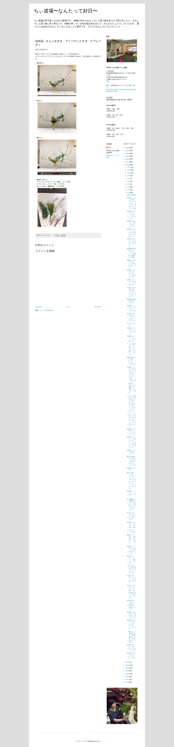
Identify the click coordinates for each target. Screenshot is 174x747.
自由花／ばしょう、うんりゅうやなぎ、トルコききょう (131, 232)
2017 (127, 668)
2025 (127, 150)
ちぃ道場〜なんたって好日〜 (66, 10)
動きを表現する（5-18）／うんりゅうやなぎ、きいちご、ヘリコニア (131, 461)
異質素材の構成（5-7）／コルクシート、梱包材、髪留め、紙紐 (131, 253)
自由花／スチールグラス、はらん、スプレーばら (131, 214)
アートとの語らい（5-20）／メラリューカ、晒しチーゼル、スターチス (131, 349)
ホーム (68, 307)
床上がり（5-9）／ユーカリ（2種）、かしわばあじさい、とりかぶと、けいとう (131, 592)
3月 (128, 187)
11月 (129, 170)
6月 (128, 184)
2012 (127, 682)
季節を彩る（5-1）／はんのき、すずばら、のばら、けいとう (131, 605)
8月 (128, 178)
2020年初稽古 (131, 195)
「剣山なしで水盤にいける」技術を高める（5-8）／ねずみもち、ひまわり (131, 637)
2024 (127, 153)
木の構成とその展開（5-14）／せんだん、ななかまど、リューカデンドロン (131, 504)
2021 (127, 162)
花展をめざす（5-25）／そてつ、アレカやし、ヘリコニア (131, 361)
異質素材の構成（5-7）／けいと (131, 301)
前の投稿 (98, 307)
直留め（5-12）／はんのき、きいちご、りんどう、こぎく (131, 539)
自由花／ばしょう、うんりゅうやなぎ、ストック (131, 242)
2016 (127, 671)
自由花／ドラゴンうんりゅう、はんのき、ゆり (131, 524)
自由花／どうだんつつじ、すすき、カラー (131, 655)
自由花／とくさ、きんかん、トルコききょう (131, 282)
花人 (110, 147)
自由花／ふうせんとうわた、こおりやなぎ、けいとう (131, 549)
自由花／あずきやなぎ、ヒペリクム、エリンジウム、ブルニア (131, 292)
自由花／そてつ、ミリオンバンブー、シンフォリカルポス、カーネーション (131, 442)
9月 (128, 176)
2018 (127, 665)
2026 (127, 148)
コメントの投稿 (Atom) (46, 310)
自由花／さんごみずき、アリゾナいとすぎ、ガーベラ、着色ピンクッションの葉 (131, 203)
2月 (128, 190)
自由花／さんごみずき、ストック (131, 452)
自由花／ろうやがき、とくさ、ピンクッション (131, 431)
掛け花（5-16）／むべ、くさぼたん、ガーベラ (131, 559)
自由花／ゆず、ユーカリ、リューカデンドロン (131, 579)
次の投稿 (39, 307)
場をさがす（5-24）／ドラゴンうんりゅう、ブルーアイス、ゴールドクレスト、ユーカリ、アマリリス (131, 480)
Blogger (97, 741)
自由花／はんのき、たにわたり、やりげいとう (131, 614)
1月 (128, 193)
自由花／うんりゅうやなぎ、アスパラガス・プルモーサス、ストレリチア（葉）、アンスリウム (131, 374)
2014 (127, 676)
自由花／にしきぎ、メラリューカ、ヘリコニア (131, 308)
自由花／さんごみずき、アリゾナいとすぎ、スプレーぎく (131, 317)
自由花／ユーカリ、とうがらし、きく (131, 493)
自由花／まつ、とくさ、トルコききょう (131, 338)
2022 (127, 159)
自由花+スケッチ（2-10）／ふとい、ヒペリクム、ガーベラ (131, 624)
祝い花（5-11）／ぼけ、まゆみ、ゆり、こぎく (131, 516)
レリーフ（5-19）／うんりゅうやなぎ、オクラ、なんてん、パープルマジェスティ (131, 420)
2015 (127, 674)
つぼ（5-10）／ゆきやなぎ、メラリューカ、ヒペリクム (131, 569)
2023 (127, 156)
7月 (128, 181)
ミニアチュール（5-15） (131, 531)
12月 (129, 167)
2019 (127, 662)
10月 (129, 173)
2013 (127, 679)
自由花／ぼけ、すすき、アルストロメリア (131, 647)
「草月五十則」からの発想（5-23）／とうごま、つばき (131, 388)
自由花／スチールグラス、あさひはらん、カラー (131, 263)
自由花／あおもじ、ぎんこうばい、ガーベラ (131, 223)
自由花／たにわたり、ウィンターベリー (131, 330)
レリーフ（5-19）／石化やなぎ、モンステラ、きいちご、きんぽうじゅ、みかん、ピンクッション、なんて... (131, 403)
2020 (127, 165)
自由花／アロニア (131, 469)
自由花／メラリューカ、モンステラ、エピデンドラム (131, 273)
